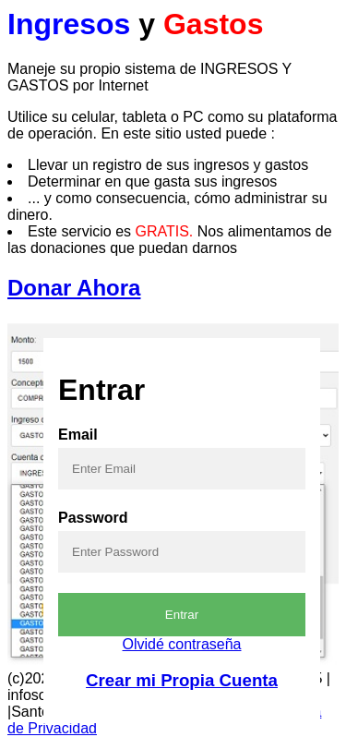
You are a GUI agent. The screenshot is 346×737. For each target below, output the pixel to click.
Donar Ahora (73, 287)
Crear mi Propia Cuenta (182, 680)
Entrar (181, 615)
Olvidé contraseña (182, 644)
